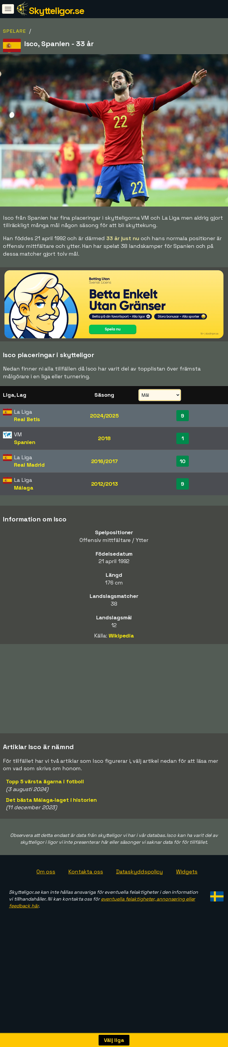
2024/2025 (104, 415)
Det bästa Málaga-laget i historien (51, 839)
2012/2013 (104, 483)
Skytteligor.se (56, 11)
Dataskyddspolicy (139, 910)
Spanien (24, 442)
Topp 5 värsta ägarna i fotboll (45, 820)
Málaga (23, 487)
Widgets (186, 910)
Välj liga (114, 1040)
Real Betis (27, 419)
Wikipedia (121, 635)
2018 (104, 438)
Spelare (14, 31)
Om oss (46, 910)
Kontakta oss (85, 910)
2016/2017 (104, 461)
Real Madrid (29, 464)
